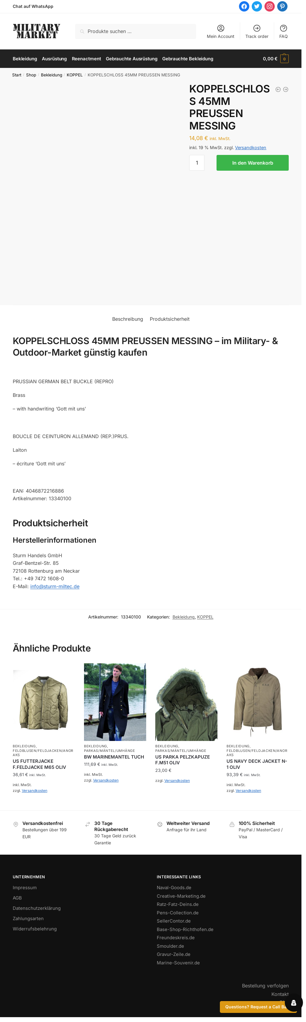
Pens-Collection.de (178, 912)
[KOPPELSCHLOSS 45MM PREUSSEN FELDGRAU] (286, 89)
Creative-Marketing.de (181, 896)
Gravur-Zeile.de (173, 954)
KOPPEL (75, 74)
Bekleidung (51, 74)
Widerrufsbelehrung (35, 929)
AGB (17, 898)
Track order (256, 31)
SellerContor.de (174, 921)
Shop (31, 74)
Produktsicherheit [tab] (170, 319)
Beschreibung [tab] (127, 319)
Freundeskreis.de (176, 937)
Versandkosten (250, 147)
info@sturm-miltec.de (54, 586)
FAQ (283, 31)
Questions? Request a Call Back (258, 1006)
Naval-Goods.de (174, 887)
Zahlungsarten (28, 918)
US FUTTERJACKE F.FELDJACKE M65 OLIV (39, 764)
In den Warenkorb (252, 163)
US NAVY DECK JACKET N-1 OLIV (257, 764)
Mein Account (220, 31)
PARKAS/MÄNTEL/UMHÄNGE (109, 750)
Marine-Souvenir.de (178, 962)
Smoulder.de (170, 946)
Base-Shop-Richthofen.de (185, 929)
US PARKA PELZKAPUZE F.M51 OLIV (182, 760)
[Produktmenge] (196, 163)
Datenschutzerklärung (37, 908)
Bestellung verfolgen (265, 986)
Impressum (25, 887)
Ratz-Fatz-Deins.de (178, 904)
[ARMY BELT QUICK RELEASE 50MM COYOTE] (278, 89)
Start (16, 74)
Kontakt (280, 994)
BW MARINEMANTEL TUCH (114, 756)
